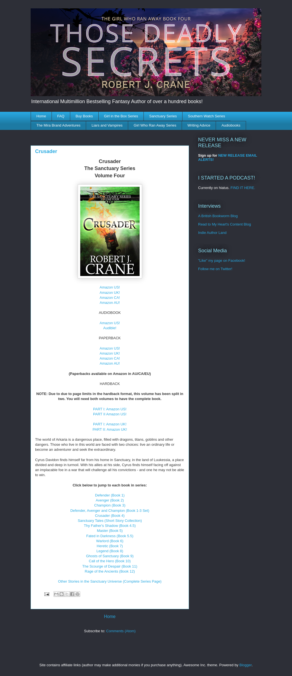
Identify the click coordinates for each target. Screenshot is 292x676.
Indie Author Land (212, 233)
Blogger (245, 665)
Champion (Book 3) (109, 505)
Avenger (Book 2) (110, 500)
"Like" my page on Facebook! (221, 260)
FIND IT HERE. (242, 188)
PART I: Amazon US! (109, 409)
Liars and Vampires (107, 125)
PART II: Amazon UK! (110, 429)
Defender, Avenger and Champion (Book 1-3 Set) (109, 510)
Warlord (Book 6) (109, 541)
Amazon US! (110, 287)
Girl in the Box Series (121, 116)
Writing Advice (199, 125)
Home (41, 116)
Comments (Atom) (120, 631)
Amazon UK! (110, 292)
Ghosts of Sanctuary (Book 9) (110, 556)
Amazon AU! (110, 303)
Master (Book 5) (110, 531)
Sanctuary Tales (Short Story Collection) (110, 520)
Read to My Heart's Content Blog (224, 224)
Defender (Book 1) (110, 495)
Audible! (109, 328)
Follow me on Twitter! (215, 269)
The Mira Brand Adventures (58, 125)
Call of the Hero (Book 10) (110, 561)
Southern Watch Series (206, 116)
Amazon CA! (110, 297)
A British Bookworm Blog (218, 216)
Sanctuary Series (163, 116)
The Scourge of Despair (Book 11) (109, 566)
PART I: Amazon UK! (109, 424)
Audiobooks (231, 125)
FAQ (60, 116)
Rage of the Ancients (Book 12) (110, 571)
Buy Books (84, 116)
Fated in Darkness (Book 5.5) (109, 536)
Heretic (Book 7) (110, 546)
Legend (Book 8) (109, 551)
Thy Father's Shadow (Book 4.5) (110, 526)
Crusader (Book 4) (110, 515)
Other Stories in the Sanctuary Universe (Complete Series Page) (109, 581)
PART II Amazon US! (109, 414)
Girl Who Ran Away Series (155, 125)
